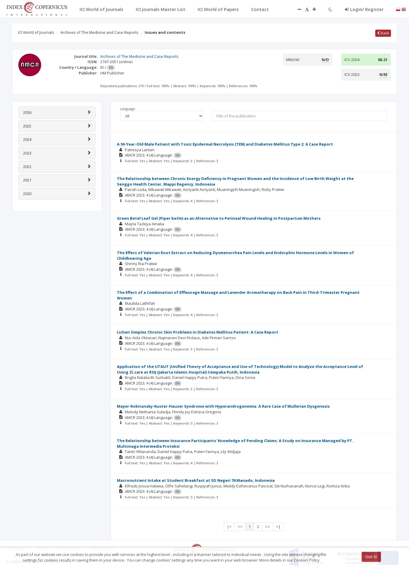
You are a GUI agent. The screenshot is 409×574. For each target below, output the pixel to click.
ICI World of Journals (36, 32)
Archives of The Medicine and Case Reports (99, 32)
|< (229, 526)
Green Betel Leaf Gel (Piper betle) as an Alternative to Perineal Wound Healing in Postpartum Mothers (219, 218)
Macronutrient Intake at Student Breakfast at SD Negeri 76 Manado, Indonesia (196, 480)
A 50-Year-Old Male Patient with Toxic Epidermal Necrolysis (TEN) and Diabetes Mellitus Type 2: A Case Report (225, 144)
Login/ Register (364, 9)
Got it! (371, 556)
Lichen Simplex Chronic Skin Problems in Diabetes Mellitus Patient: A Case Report (197, 332)
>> (267, 526)
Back (383, 33)
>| (278, 526)
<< (240, 526)
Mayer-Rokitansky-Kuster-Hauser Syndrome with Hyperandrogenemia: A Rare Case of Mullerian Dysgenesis (223, 406)
